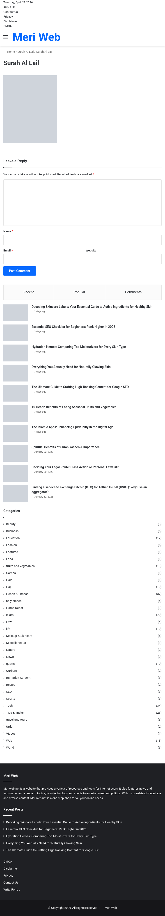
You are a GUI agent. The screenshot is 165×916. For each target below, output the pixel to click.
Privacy (8, 16)
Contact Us (10, 12)
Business (12, 531)
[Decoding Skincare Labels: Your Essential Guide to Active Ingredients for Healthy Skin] (15, 312)
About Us (9, 7)
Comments (133, 292)
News (10, 656)
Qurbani (11, 670)
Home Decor (14, 608)
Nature (10, 649)
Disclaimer (10, 21)
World (10, 747)
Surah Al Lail (26, 51)
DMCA (7, 26)
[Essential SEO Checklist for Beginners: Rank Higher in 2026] (15, 332)
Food (9, 559)
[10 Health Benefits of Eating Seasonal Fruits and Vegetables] (15, 413)
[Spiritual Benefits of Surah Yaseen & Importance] (15, 453)
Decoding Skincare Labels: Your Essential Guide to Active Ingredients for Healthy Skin (92, 306)
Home (9, 51)
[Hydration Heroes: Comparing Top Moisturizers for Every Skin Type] (15, 353)
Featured (12, 552)
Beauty (11, 524)
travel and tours (16, 719)
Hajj (8, 587)
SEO (9, 691)
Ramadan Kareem (18, 677)
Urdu (9, 726)
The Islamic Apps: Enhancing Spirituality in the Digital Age (72, 427)
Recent (28, 292)
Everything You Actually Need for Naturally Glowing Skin (71, 367)
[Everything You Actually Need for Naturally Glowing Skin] (15, 373)
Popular (79, 292)
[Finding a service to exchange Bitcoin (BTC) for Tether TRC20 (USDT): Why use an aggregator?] (15, 493)
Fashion (11, 545)
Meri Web (111, 907)
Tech (9, 705)
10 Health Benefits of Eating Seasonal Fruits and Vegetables (74, 407)
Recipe (10, 684)
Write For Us (11, 889)
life (8, 628)
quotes (11, 663)
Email (8, 250)
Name (8, 231)
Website (91, 250)
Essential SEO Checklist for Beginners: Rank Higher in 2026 (73, 327)
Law (9, 622)
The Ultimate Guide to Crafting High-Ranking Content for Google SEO (80, 387)
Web (9, 740)
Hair (9, 580)
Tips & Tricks (15, 712)
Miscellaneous (16, 642)
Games (11, 573)
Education (13, 538)
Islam (10, 615)
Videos (11, 733)
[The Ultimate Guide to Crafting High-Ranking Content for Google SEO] (15, 393)
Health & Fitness (17, 594)
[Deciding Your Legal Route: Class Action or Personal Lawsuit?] (15, 473)
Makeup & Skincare (19, 635)
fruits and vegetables (20, 566)
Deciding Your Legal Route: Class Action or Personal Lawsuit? (75, 467)
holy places (13, 601)
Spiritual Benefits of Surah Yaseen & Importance (66, 447)
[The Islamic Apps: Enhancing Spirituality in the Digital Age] (15, 433)
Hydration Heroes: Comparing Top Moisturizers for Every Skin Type (79, 347)
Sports (10, 698)
